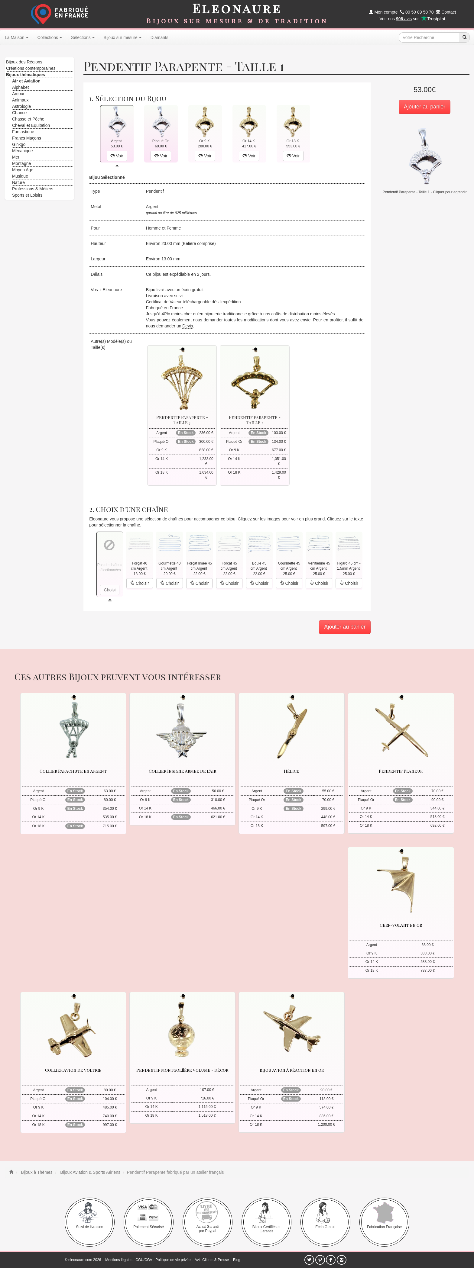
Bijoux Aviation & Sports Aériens (89, 1172)
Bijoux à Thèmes (36, 1172)
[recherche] (464, 37)
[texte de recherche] (429, 37)
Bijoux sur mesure (122, 37)
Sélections (83, 37)
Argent (152, 206)
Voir (117, 155)
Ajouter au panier (424, 107)
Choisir (139, 583)
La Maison (16, 37)
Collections (49, 37)
